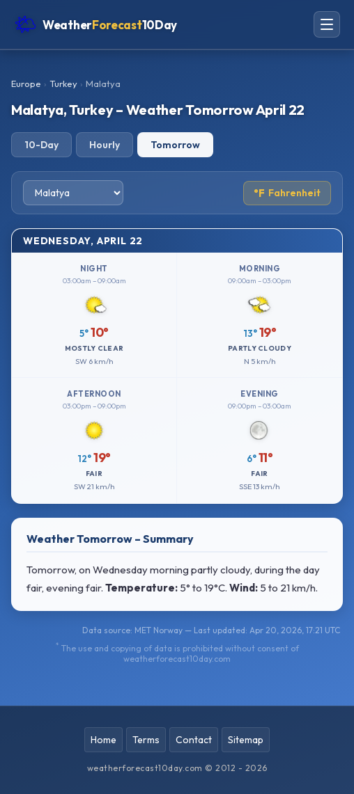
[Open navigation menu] (327, 24)
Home (103, 739)
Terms (146, 739)
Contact (194, 739)
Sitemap (245, 739)
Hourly (104, 144)
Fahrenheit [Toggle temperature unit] (287, 193)
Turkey (63, 83)
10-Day (41, 144)
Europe (26, 83)
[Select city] (73, 192)
